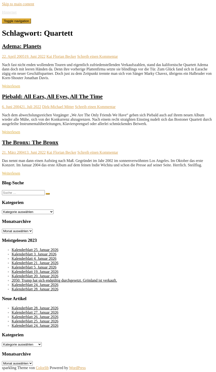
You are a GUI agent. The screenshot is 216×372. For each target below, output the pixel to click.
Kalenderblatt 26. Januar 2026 (35, 317)
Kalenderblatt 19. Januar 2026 (35, 272)
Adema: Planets (21, 46)
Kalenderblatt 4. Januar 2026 (34, 258)
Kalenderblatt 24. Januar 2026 (35, 285)
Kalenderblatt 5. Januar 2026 (34, 267)
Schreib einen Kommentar (97, 56)
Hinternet (9, 12)
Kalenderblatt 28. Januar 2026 (35, 289)
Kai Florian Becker (61, 56)
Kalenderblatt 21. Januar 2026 (35, 263)
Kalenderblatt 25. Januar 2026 (35, 250)
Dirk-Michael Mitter (58, 107)
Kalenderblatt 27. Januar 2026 (35, 312)
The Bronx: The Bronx (30, 142)
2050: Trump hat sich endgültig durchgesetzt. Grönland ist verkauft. (64, 280)
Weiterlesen (11, 86)
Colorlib (42, 368)
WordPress (77, 368)
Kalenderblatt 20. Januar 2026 (35, 276)
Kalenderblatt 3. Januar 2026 (34, 254)
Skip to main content (18, 4)
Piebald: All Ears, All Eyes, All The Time (52, 96)
